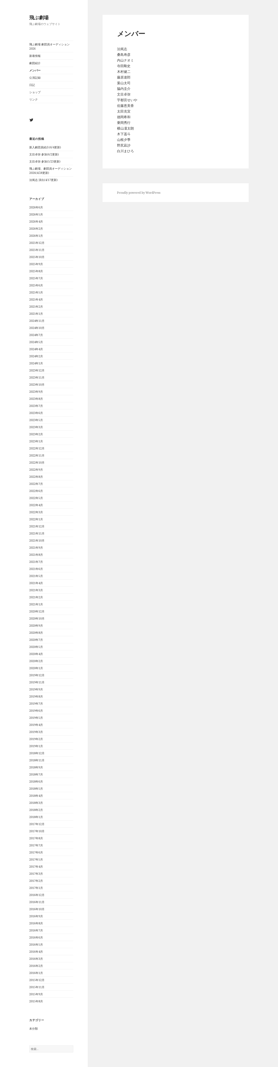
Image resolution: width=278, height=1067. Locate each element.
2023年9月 (36, 392)
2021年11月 (37, 533)
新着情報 (35, 56)
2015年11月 (37, 987)
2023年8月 (36, 399)
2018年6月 (36, 781)
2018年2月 (36, 810)
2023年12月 (37, 370)
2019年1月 (36, 746)
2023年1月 (36, 441)
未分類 (33, 1029)
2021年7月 (36, 562)
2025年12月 (37, 243)
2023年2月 (36, 434)
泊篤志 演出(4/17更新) (43, 180)
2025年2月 (36, 307)
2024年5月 (36, 342)
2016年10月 (37, 909)
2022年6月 (36, 491)
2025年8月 (36, 271)
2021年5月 (36, 576)
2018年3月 (36, 803)
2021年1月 (36, 604)
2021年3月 (36, 590)
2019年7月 (36, 703)
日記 (32, 85)
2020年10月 (37, 618)
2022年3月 (36, 512)
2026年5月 (36, 214)
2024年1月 (36, 363)
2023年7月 (36, 406)
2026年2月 (36, 229)
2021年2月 (36, 597)
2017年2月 (36, 881)
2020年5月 (36, 647)
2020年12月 (37, 611)
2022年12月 (37, 448)
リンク (33, 99)
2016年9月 (36, 916)
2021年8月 (36, 555)
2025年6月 (36, 285)
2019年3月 (36, 732)
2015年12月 (37, 980)
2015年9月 (36, 994)
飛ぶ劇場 (39, 17)
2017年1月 (36, 888)
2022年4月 (36, 505)
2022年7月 (36, 484)
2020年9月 (36, 626)
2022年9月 (36, 470)
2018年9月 (36, 767)
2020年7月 (36, 640)
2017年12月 (37, 824)
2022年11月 (37, 455)
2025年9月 (36, 264)
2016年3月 (36, 959)
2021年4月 (36, 583)
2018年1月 (36, 817)
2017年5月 (36, 859)
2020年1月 (36, 668)
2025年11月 (37, 250)
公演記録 (35, 78)
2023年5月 (36, 420)
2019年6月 (36, 711)
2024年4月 (36, 349)
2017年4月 (36, 867)
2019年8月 (36, 696)
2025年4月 (36, 299)
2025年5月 (36, 292)
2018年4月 (36, 796)
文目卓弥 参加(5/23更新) (44, 161)
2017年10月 (37, 831)
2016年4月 (36, 952)
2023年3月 (36, 427)
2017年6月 (36, 852)
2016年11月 (37, 902)
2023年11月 (37, 377)
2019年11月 (37, 682)
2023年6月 (36, 413)
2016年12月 (37, 895)
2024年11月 (37, 321)
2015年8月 (36, 1001)
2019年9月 (36, 689)
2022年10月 (37, 462)
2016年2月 (36, 966)
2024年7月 (36, 335)
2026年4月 (36, 221)
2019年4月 (36, 725)
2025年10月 (37, 257)
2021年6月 (36, 569)
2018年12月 (37, 753)
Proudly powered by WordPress (138, 193)
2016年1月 (36, 973)
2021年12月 (37, 526)
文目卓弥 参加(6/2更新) (44, 154)
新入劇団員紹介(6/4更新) (45, 147)
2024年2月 (36, 356)
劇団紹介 (35, 63)
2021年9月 (36, 548)
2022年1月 (36, 519)
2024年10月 (37, 328)
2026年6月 (36, 207)
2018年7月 (36, 774)
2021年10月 (37, 540)
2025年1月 (36, 314)
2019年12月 (37, 675)
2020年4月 (36, 654)
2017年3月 (36, 874)
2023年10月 (37, 385)
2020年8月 (36, 633)
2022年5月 (36, 498)
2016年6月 (36, 937)
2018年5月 (36, 789)
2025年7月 (36, 278)
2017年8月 (36, 838)
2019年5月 (36, 718)
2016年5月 (36, 944)
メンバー (35, 70)
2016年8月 (36, 923)
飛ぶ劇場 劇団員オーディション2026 (49, 46)
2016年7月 (36, 930)
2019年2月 (36, 739)
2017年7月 (36, 845)
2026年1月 (36, 236)
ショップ (35, 92)
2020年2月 (36, 661)
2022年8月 (36, 477)
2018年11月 (37, 760)
